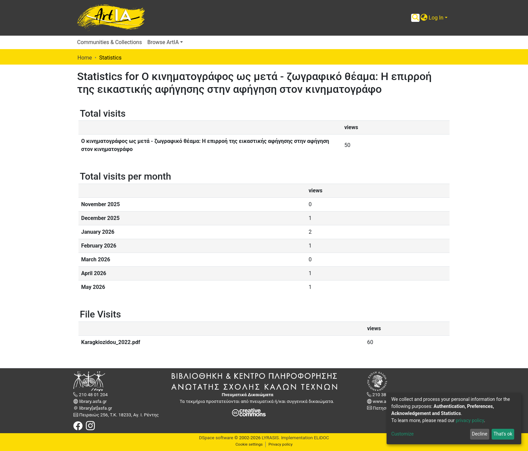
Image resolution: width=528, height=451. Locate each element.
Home (84, 57)
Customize (402, 434)
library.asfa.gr (92, 401)
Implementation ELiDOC (304, 437)
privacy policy (470, 420)
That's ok (502, 434)
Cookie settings (249, 444)
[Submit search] (415, 18)
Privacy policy (280, 444)
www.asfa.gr (385, 401)
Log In (436, 17)
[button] (424, 18)
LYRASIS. (271, 437)
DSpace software (216, 437)
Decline (479, 434)
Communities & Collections (109, 42)
